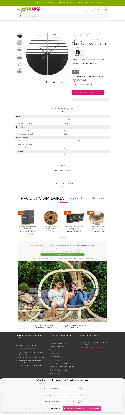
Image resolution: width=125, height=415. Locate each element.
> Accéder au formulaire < (93, 347)
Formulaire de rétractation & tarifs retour (30, 353)
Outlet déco (54, 353)
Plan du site (54, 373)
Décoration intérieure (82, 33)
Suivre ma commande (28, 345)
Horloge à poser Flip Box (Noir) (74, 228)
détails (42, 383)
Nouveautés (54, 356)
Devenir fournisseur (58, 370)
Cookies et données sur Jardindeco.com (62, 380)
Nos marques (55, 360)
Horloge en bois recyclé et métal (51, 228)
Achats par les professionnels (31, 357)
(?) (60, 389)
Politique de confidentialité (30, 366)
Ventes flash (54, 350)
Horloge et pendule (89, 36)
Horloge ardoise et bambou (27, 228)
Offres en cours (56, 346)
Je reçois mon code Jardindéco (62, 254)
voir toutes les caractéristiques (84, 63)
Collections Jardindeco (59, 363)
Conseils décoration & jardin (61, 366)
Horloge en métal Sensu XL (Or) (97, 228)
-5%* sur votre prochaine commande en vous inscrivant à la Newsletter (62, 245)
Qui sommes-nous (57, 343)
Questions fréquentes (27, 349)
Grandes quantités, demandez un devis (31, 361)
